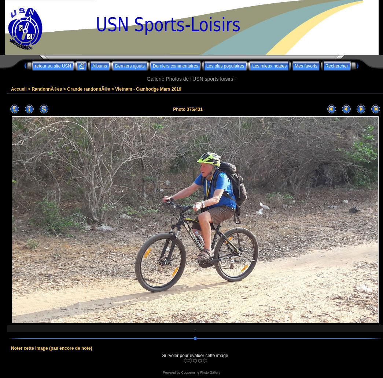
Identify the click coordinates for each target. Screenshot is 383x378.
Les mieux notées (269, 66)
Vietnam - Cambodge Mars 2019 (148, 89)
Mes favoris (306, 66)
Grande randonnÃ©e (88, 89)
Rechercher (336, 66)
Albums (99, 66)
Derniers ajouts (130, 66)
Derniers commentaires (175, 66)
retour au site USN (53, 66)
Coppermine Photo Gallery (200, 372)
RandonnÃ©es (47, 89)
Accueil (19, 89)
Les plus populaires (225, 66)
